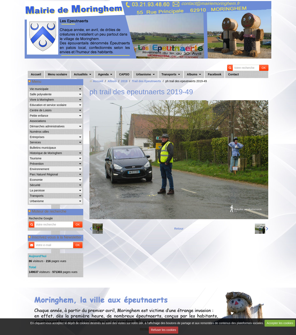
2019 (124, 81)
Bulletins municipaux (43, 147)
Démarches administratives (47, 126)
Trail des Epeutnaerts (146, 81)
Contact (233, 74)
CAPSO (124, 74)
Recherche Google (41, 218)
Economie (36, 179)
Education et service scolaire (48, 105)
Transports (169, 74)
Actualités (81, 74)
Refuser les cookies (163, 330)
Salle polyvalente (41, 94)
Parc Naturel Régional (44, 174)
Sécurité (35, 185)
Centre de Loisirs (41, 110)
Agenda (103, 74)
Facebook (214, 74)
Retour (178, 228)
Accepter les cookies (280, 323)
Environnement (39, 169)
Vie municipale (39, 89)
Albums (192, 74)
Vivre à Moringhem (42, 99)
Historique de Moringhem (46, 153)
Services (35, 142)
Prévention (37, 163)
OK (264, 67)
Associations (38, 121)
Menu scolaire (57, 74)
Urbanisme (143, 74)
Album (112, 81)
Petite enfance (39, 115)
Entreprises (37, 137)
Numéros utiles (39, 131)
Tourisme (36, 158)
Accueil (36, 74)
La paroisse (37, 190)
